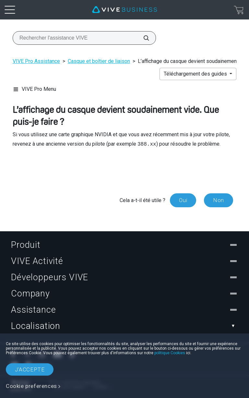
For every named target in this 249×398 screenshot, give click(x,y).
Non (218, 200)
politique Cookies (169, 353)
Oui (183, 200)
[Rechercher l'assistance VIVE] (142, 37)
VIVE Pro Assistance (36, 61)
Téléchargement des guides (196, 74)
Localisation (124, 326)
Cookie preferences (31, 386)
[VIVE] (124, 10)
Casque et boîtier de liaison (99, 61)
